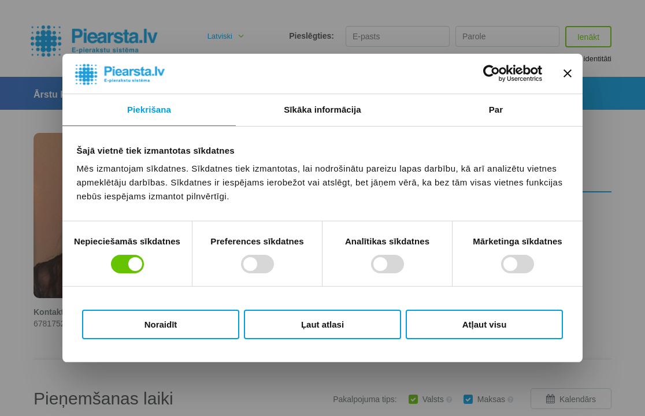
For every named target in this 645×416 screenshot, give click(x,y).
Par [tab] (496, 109)
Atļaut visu (484, 324)
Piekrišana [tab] (149, 109)
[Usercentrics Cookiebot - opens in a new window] (491, 73)
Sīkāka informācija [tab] (322, 109)
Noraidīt (160, 324)
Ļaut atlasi (322, 324)
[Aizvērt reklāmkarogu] (568, 73)
